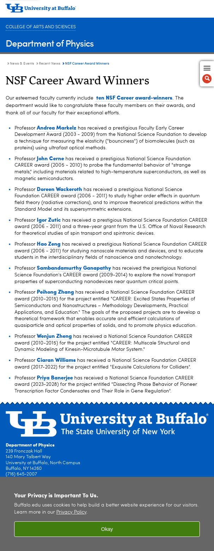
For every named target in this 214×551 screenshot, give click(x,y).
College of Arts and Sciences (41, 27)
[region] (107, 514)
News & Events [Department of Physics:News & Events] (22, 63)
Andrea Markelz (57, 127)
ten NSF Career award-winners (133, 97)
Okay (107, 529)
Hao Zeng (48, 243)
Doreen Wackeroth (59, 189)
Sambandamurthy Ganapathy (74, 267)
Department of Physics (50, 43)
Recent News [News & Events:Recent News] (49, 63)
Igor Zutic (49, 219)
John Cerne (50, 158)
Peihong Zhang (55, 291)
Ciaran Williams (56, 360)
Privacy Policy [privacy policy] (71, 512)
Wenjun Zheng (54, 336)
